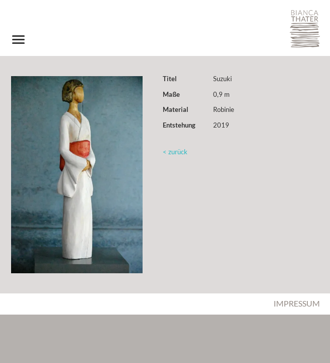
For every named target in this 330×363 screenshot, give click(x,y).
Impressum (297, 303)
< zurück (175, 152)
